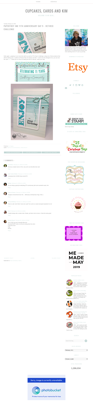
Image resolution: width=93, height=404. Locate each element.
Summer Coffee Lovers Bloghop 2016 (78, 280)
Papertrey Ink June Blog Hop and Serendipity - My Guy (80, 312)
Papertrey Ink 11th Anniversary (13, 147)
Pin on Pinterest (32, 152)
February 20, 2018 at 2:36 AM (22, 220)
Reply (9, 169)
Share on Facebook (13, 152)
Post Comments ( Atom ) (16, 260)
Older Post (56, 258)
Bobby (9, 183)
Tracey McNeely (12, 201)
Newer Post (8, 258)
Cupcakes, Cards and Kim (46, 11)
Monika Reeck (11, 220)
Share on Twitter (50, 152)
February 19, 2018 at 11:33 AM (18, 211)
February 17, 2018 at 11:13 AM (23, 201)
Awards (54, 1)
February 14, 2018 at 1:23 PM (23, 192)
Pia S (9, 211)
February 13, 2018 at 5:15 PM (20, 164)
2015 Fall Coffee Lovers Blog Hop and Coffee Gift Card (80, 302)
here (9, 59)
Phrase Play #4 (24, 147)
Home (38, 1)
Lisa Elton (10, 164)
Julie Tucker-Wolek (12, 174)
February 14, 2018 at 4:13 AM (25, 174)
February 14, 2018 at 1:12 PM (19, 183)
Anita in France (12, 192)
